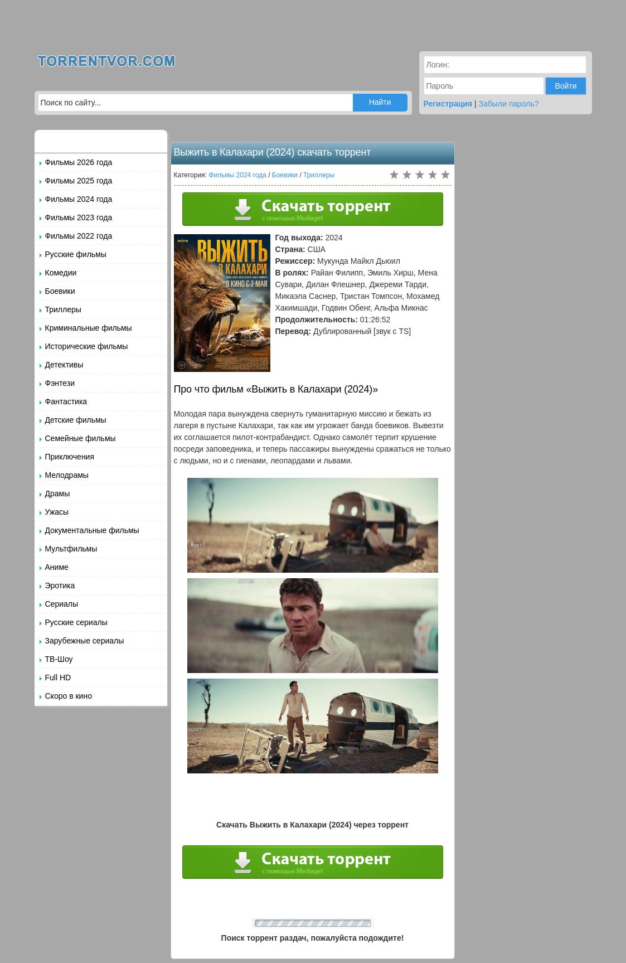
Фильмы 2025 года (79, 180)
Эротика (60, 585)
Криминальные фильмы (88, 327)
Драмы (57, 493)
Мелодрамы (67, 475)
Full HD (58, 677)
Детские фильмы (75, 419)
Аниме (57, 567)
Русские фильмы (75, 254)
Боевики (60, 291)
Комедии (61, 272)
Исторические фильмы (86, 346)
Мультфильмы (71, 548)
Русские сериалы (76, 622)
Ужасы (57, 511)
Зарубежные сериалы (84, 640)
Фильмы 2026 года (79, 162)
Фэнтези (60, 383)
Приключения (70, 456)
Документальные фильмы (92, 530)
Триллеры (63, 309)
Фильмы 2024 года (79, 199)
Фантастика (66, 401)
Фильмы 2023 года (79, 217)
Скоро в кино (68, 695)
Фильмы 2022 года (79, 235)
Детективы (64, 364)
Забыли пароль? (509, 103)
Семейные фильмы (80, 438)
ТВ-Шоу (59, 659)
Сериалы (62, 603)
